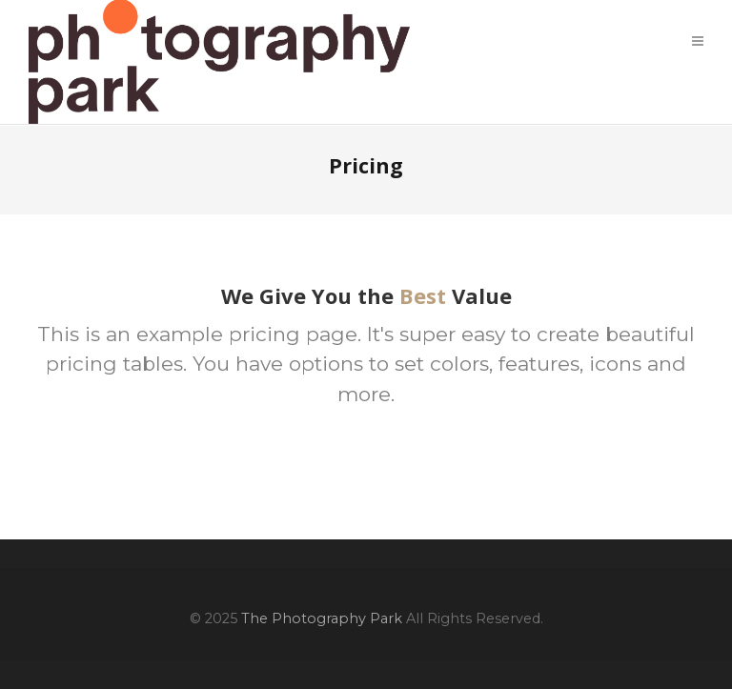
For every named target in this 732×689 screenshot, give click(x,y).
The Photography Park (321, 618)
